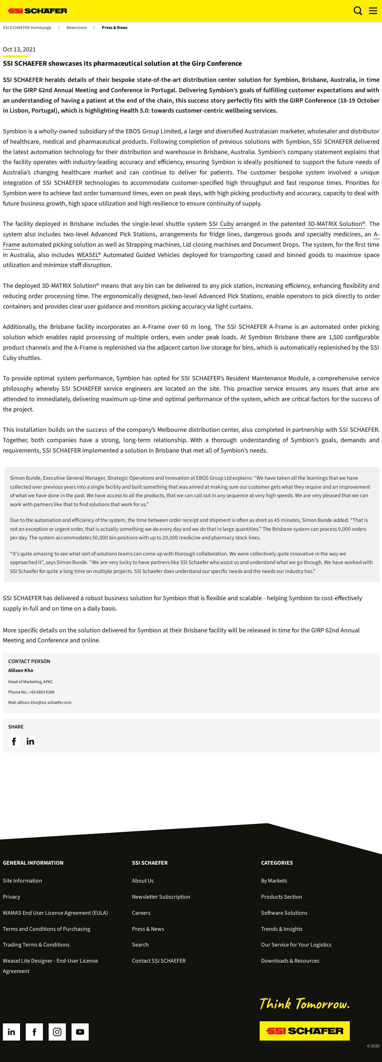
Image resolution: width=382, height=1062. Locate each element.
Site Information (22, 881)
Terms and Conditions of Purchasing (46, 929)
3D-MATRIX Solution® (335, 223)
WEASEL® (89, 255)
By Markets (274, 881)
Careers (141, 913)
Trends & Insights (282, 929)
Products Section (281, 897)
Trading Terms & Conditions (36, 945)
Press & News (114, 28)
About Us (143, 881)
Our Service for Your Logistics (296, 945)
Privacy (11, 897)
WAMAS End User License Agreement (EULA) (55, 913)
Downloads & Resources (290, 961)
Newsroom (77, 28)
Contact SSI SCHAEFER (159, 961)
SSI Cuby (221, 223)
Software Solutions (284, 913)
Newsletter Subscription (161, 897)
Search (140, 945)
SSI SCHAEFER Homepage (27, 28)
